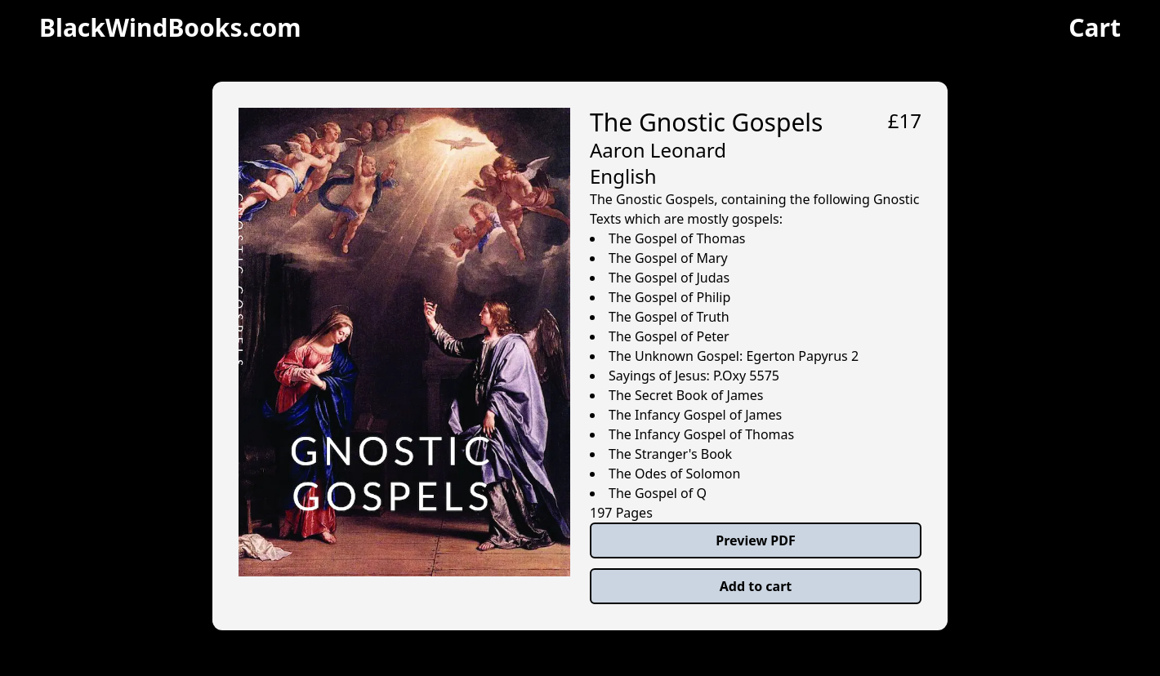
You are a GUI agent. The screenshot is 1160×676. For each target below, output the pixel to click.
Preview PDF (755, 540)
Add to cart (756, 586)
